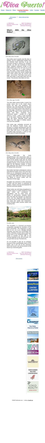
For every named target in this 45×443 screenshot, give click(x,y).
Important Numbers (22, 10)
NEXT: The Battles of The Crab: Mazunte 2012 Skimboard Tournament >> (25, 25)
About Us (8, 10)
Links (31, 10)
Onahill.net (30, 400)
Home (2, 10)
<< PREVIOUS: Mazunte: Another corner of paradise (12, 24)
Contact (36, 10)
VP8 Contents (13, 17)
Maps (14, 10)
